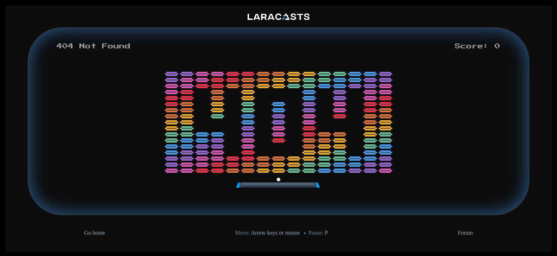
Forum (465, 233)
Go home (94, 233)
